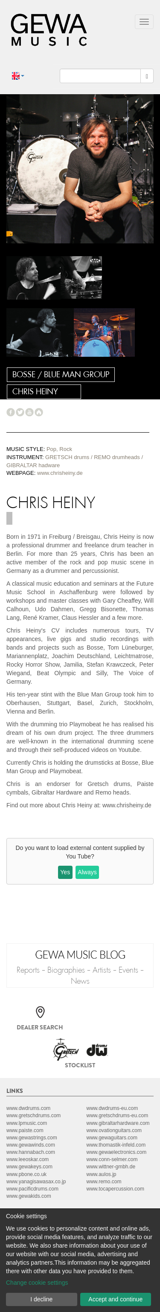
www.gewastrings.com (31, 1138)
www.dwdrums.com (28, 1108)
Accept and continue (115, 1299)
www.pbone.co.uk (26, 1174)
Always (87, 872)
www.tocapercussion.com (115, 1189)
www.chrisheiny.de (60, 473)
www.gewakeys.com (29, 1167)
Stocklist (80, 1065)
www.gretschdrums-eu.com (117, 1115)
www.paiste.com (25, 1130)
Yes (65, 872)
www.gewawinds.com (30, 1145)
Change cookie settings (37, 1282)
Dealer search (40, 1027)
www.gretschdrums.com (33, 1115)
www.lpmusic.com (26, 1123)
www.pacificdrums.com (32, 1189)
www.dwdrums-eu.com (112, 1108)
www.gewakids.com (28, 1196)
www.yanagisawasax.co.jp (36, 1182)
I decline (41, 1299)
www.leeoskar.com (27, 1159)
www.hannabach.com (30, 1152)
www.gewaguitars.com (112, 1138)
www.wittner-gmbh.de (111, 1167)
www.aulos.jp (101, 1174)
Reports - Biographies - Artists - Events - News (80, 975)
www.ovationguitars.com (114, 1130)
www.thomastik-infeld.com (116, 1145)
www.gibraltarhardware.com (118, 1123)
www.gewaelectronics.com (117, 1152)
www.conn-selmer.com (112, 1159)
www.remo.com (104, 1182)
